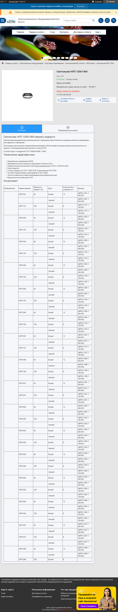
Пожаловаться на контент (67, 610)
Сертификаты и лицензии (42, 597)
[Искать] (93, 20)
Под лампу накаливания (54, 63)
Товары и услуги (36, 32)
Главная (20, 32)
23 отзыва (98, 1)
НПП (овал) (90, 63)
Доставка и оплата (82, 32)
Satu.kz (69, 607)
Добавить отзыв (113, 20)
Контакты (81, 6)
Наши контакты (7, 597)
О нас (52, 32)
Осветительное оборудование (31, 63)
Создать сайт (13, 1)
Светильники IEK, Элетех (75, 63)
